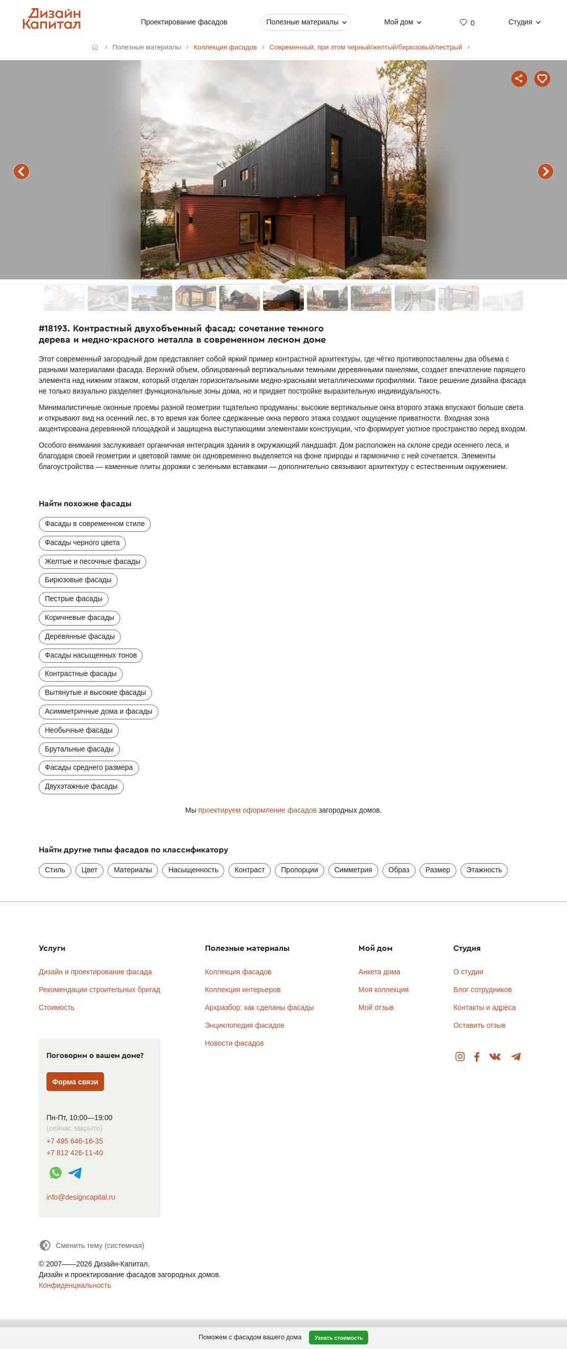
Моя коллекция (383, 989)
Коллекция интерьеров (243, 989)
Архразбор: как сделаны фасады (259, 1007)
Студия (521, 22)
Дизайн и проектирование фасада (95, 972)
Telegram (516, 1057)
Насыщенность (193, 870)
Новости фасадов (234, 1043)
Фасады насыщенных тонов (91, 655)
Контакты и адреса (484, 1007)
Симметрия (353, 870)
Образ (399, 870)
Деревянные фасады (80, 636)
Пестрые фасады (73, 598)
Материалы (133, 870)
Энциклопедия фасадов (245, 1025)
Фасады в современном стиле (95, 524)
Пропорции (299, 870)
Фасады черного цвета (82, 542)
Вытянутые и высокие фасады (95, 692)
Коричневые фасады (79, 617)
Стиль (55, 870)
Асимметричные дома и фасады (98, 711)
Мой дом (399, 22)
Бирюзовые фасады (78, 580)
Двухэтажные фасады (81, 786)
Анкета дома (379, 972)
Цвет (89, 870)
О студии (468, 972)
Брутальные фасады (79, 749)
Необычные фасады (79, 730)
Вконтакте (495, 1057)
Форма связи (75, 1082)
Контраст (250, 870)
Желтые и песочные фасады (92, 561)
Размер (438, 870)
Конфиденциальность (75, 1285)
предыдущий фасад (21, 171)
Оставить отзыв (479, 1025)
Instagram (460, 1057)
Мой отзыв (376, 1007)
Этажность (484, 870)
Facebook (476, 1057)
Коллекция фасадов (238, 972)
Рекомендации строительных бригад (99, 989)
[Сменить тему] (91, 1245)
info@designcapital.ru (80, 1197)
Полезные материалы (303, 22)
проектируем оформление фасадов (257, 810)
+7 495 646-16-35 (74, 1141)
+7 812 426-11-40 (74, 1153)
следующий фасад (545, 171)
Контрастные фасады (81, 673)
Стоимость (56, 1007)
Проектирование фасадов (184, 22)
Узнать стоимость (339, 1338)
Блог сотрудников (482, 989)
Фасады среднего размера (89, 767)
